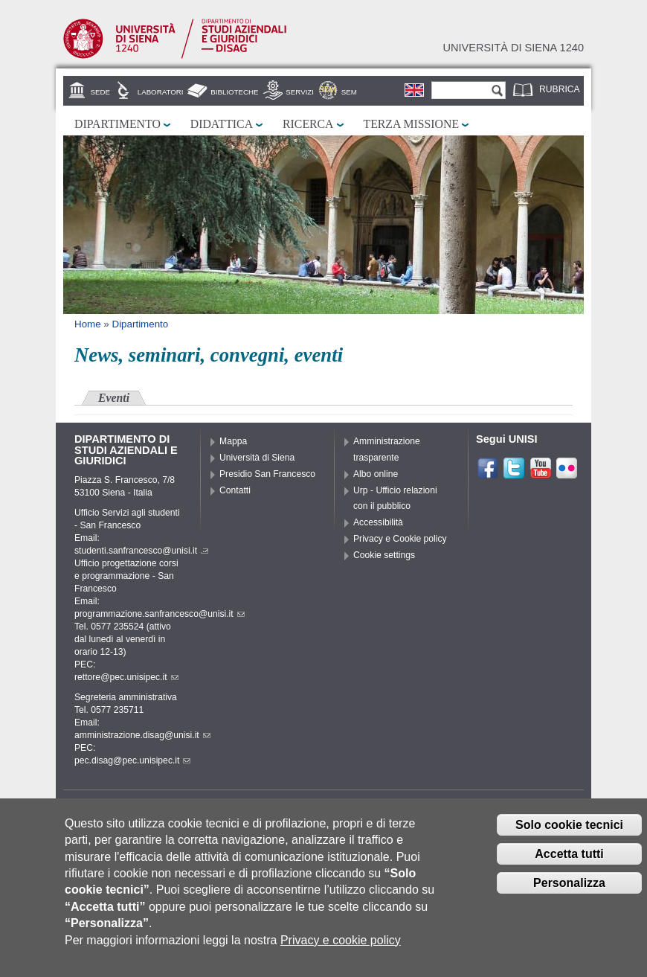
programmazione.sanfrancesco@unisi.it (159, 614)
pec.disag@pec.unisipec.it (132, 760)
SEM (349, 92)
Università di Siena (256, 457)
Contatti (235, 490)
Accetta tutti (569, 865)
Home (87, 324)
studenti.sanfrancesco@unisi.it (141, 550)
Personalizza (569, 894)
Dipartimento (117, 124)
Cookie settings (384, 555)
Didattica (221, 124)
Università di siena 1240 (513, 48)
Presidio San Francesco (267, 474)
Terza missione (412, 124)
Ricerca (308, 124)
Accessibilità (378, 522)
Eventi (113, 397)
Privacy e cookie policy (340, 951)
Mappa (233, 441)
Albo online (375, 474)
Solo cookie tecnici (569, 836)
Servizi (300, 92)
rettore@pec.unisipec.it (126, 677)
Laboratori (161, 92)
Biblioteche (234, 92)
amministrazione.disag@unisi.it (142, 735)
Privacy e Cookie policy (400, 539)
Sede (100, 92)
